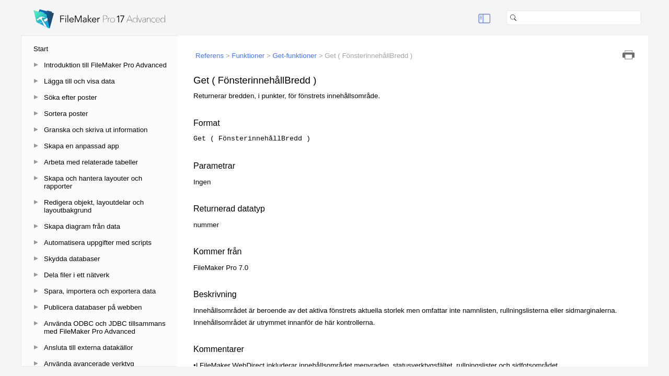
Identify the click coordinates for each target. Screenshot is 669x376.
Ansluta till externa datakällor (88, 347)
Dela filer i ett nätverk (76, 275)
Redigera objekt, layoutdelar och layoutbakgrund (94, 206)
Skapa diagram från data (82, 226)
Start (40, 49)
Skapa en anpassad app (81, 146)
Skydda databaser (72, 259)
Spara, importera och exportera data (100, 291)
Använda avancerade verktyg (89, 364)
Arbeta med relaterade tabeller (91, 162)
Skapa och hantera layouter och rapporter (93, 182)
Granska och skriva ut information (96, 130)
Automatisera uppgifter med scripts (98, 242)
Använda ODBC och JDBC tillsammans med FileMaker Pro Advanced (105, 327)
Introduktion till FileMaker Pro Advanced (105, 65)
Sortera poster (66, 114)
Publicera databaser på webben (93, 307)
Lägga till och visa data (79, 81)
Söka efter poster (70, 97)
